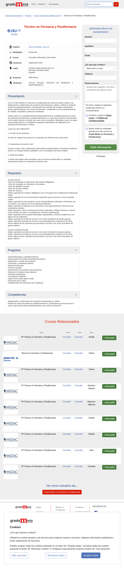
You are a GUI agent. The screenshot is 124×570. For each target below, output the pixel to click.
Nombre (88, 37)
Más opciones (19, 555)
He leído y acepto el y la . (100, 118)
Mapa (38, 507)
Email (87, 55)
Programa (14, 250)
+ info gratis (109, 338)
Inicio (33, 4)
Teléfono (89, 74)
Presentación (16, 96)
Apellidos (89, 46)
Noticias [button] (41, 4)
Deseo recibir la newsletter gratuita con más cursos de (101, 133)
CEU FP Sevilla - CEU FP (39, 47)
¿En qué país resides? (95, 65)
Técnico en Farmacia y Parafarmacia (37, 353)
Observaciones (92, 83)
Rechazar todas (56, 555)
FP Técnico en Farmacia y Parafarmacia (38, 337)
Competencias (17, 294)
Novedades (54, 4)
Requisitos (14, 173)
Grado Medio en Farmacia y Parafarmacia (62, 492)
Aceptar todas (90, 555)
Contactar (79, 507)
